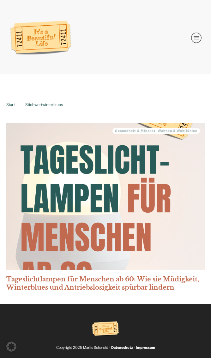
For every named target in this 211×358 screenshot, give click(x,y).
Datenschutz (122, 347)
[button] (11, 346)
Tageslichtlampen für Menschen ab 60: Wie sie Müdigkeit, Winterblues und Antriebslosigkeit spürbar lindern (105, 209)
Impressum (145, 347)
